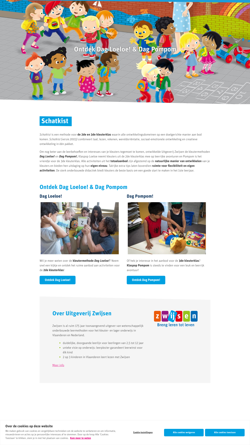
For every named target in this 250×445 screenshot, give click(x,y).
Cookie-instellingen (143, 432)
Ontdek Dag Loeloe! (57, 280)
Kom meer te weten (80, 438)
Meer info (58, 365)
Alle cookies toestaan (225, 432)
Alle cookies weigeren (184, 432)
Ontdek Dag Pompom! (146, 280)
